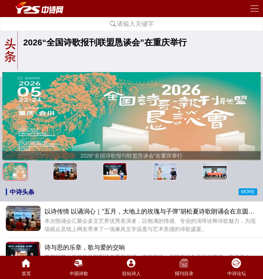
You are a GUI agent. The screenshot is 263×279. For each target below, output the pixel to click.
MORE (248, 192)
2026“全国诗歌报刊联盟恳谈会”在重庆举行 (105, 42)
